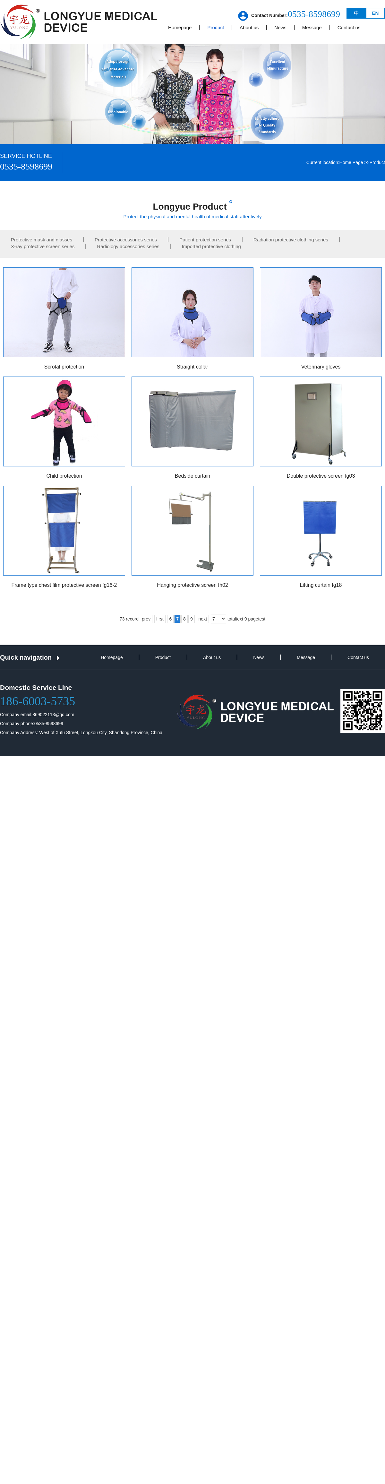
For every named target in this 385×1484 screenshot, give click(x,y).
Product (377, 162)
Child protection (64, 476)
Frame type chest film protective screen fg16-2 (64, 585)
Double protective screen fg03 (321, 476)
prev (146, 618)
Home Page (351, 162)
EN (375, 13)
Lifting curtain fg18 (321, 585)
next (203, 618)
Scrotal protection (64, 366)
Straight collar (192, 366)
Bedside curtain (192, 476)
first (160, 618)
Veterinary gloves (321, 366)
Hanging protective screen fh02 (192, 585)
